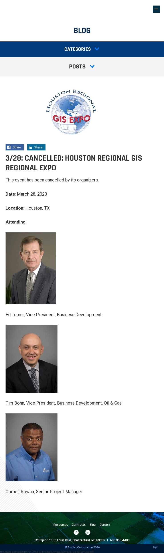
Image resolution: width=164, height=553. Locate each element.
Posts (82, 67)
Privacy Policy (60, 552)
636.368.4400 (120, 540)
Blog (93, 525)
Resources (60, 525)
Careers (105, 525)
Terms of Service (79, 552)
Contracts (79, 525)
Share (15, 147)
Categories (82, 49)
